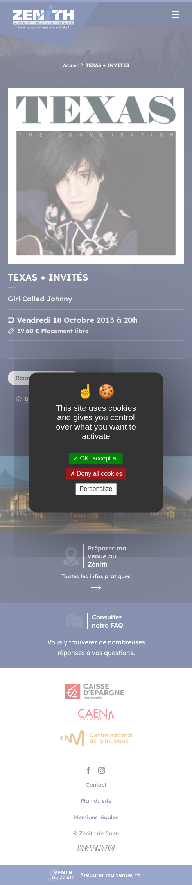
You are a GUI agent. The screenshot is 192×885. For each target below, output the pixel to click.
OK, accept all (96, 458)
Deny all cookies (96, 473)
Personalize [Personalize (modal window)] (96, 489)
